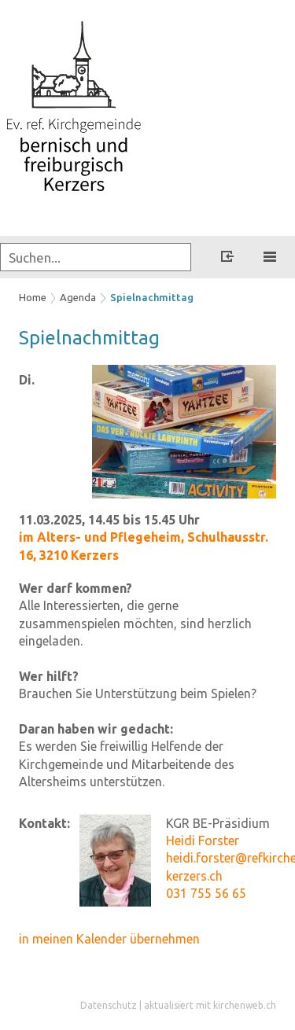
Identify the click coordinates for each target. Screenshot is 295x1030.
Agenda (78, 297)
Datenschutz (108, 1005)
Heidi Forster (202, 840)
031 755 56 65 (206, 893)
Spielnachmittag (152, 297)
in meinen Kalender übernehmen (109, 939)
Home (32, 297)
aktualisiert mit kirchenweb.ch (210, 1005)
